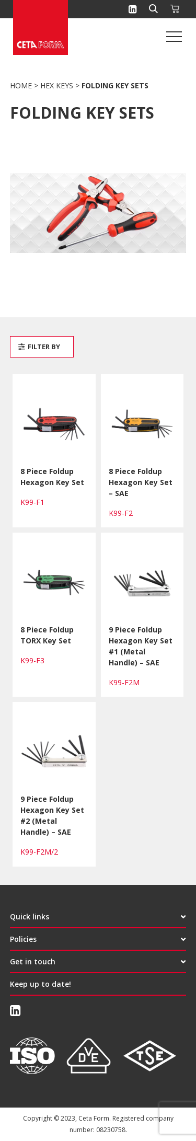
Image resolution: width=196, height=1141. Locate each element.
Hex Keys (56, 85)
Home (21, 85)
